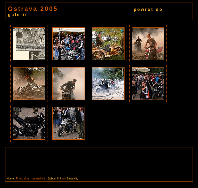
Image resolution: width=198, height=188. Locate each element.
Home (10, 178)
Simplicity (72, 178)
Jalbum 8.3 (54, 178)
